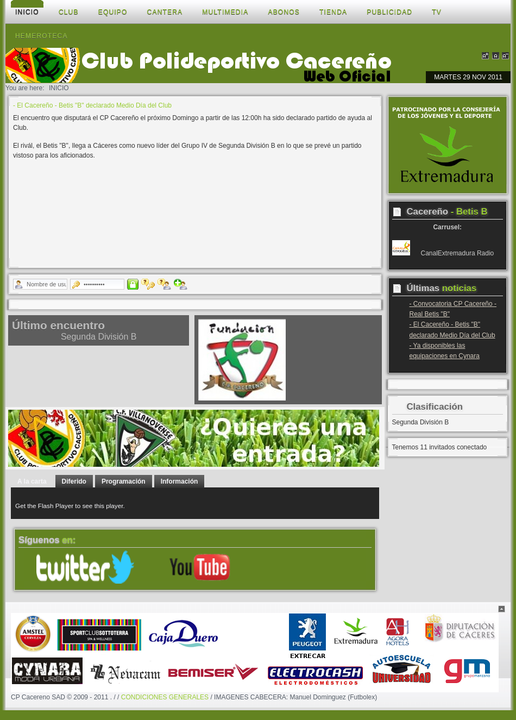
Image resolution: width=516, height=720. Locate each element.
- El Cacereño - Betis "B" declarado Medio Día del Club (92, 105)
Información (179, 481)
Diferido (74, 481)
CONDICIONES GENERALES (165, 697)
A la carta (32, 481)
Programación (124, 481)
